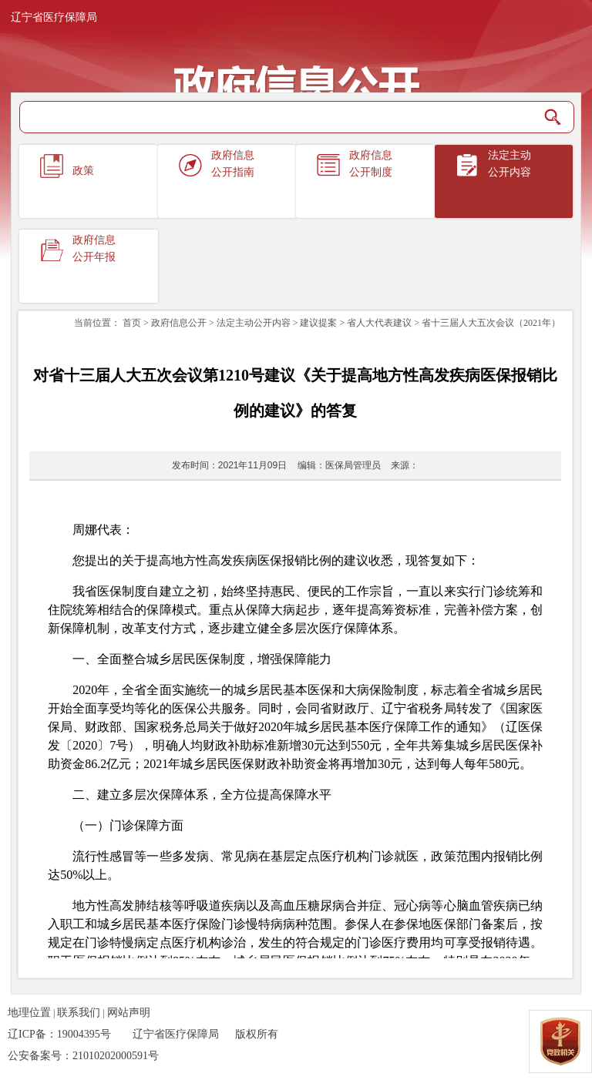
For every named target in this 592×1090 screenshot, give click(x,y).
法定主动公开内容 (509, 163)
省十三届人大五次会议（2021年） (491, 322)
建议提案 (318, 322)
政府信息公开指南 (232, 163)
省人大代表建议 (379, 322)
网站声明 (128, 1012)
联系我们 (78, 1012)
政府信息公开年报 (94, 248)
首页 (132, 322)
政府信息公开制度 (370, 163)
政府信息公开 (179, 322)
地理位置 (29, 1012)
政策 (83, 170)
